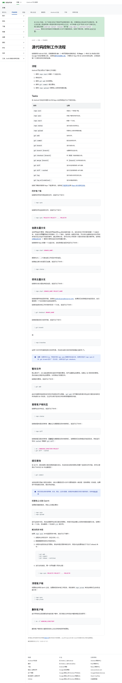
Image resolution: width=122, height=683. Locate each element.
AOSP (33, 40)
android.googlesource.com (64, 299)
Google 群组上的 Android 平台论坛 (69, 673)
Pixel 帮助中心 (95, 664)
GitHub (30, 679)
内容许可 (46, 638)
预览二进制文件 (32, 670)
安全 (23, 12)
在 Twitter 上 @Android (66, 661)
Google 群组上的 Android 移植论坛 (69, 679)
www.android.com (96, 670)
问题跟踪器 (94, 679)
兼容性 (43, 12)
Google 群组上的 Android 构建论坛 (69, 676)
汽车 (65, 12)
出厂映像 (30, 673)
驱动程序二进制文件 (34, 676)
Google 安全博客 (64, 670)
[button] (11, 15)
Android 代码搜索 (32, 2)
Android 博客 (63, 667)
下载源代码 (66, 186)
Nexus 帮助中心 (95, 667)
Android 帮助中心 (96, 661)
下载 (29, 667)
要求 (29, 664)
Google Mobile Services (98, 673)
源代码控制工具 (60, 56)
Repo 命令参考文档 (78, 186)
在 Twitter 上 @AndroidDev (67, 664)
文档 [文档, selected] (17, 2)
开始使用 (44, 40)
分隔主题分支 (36, 239)
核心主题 (33, 12)
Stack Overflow (95, 676)
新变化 (4, 12)
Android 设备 (55, 12)
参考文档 (75, 12)
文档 (3, 8)
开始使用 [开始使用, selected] (14, 12)
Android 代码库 (32, 661)
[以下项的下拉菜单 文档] (21, 2)
